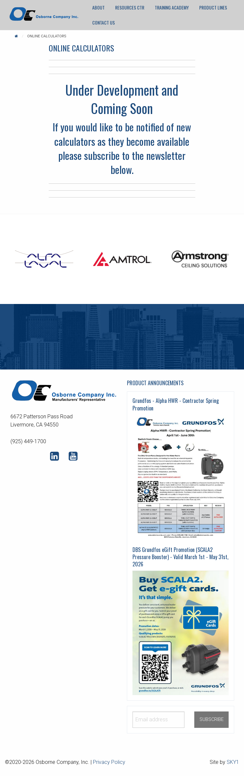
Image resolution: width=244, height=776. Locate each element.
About (98, 7)
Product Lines (213, 7)
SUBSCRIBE (212, 719)
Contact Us (103, 22)
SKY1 (233, 762)
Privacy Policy (109, 762)
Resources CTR (129, 7)
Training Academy (172, 7)
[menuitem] (98, 7)
